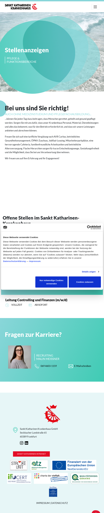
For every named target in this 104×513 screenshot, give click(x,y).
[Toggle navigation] (95, 7)
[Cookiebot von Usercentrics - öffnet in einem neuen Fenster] (89, 227)
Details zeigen (89, 271)
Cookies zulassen (84, 282)
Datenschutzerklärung (14, 261)
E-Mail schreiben (79, 366)
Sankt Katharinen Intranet (31, 454)
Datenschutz (59, 503)
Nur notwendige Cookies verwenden (51, 282)
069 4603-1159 (45, 366)
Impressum (35, 261)
